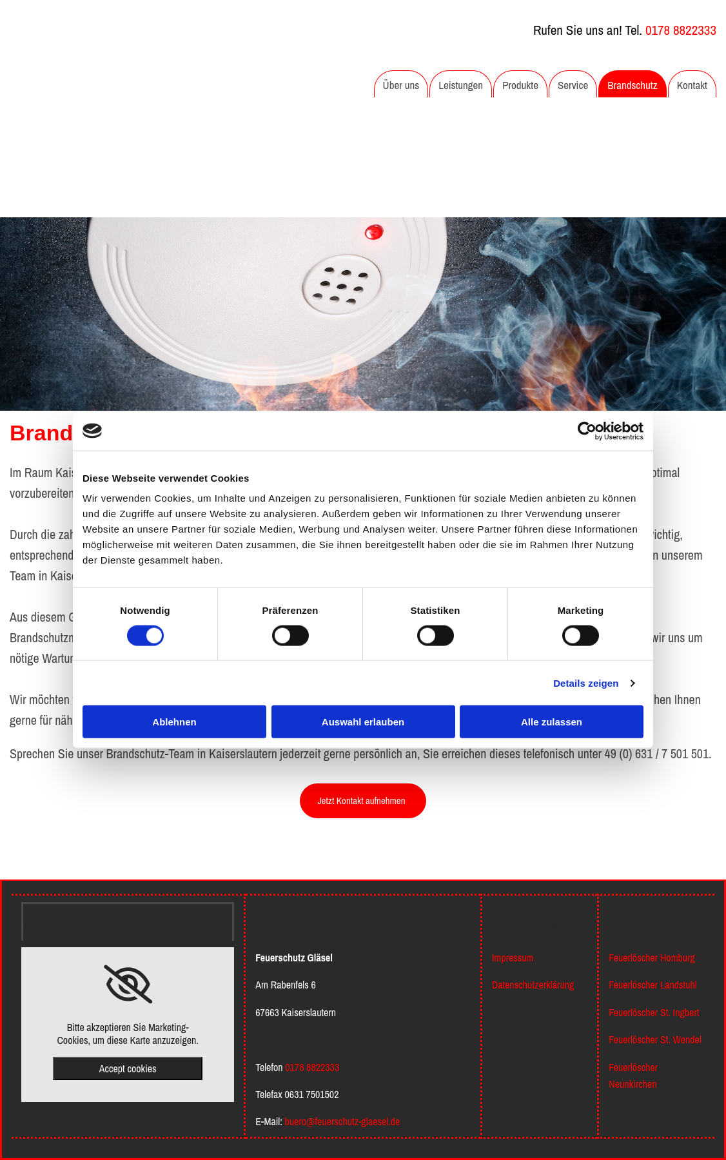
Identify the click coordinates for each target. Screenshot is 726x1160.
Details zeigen (585, 682)
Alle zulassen (551, 721)
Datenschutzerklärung (533, 985)
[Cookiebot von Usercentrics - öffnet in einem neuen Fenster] (587, 430)
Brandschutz (632, 84)
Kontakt (692, 84)
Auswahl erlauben (363, 721)
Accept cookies (128, 1068)
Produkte (520, 84)
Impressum (513, 957)
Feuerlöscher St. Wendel (655, 1039)
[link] (128, 984)
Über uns (401, 84)
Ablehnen (174, 721)
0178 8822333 (680, 30)
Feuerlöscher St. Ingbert (654, 1012)
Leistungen (460, 84)
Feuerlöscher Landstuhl (652, 985)
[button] (363, 800)
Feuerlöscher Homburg (652, 957)
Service (573, 84)
